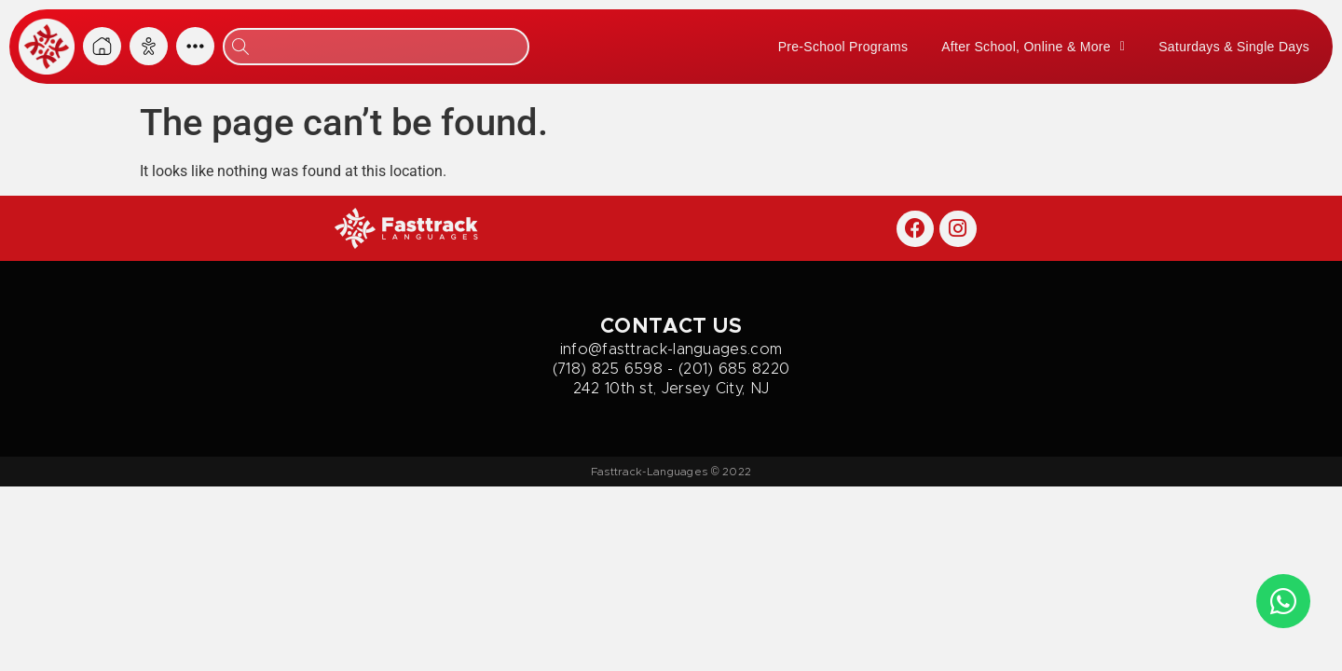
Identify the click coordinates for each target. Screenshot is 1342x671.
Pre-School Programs (843, 46)
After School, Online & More (1033, 47)
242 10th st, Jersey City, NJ (671, 388)
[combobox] (376, 46)
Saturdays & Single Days (1233, 46)
